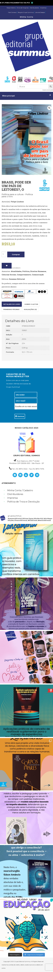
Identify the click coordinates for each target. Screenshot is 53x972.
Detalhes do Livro (11, 304)
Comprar (16, 254)
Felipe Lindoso (17, 201)
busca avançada (48, 90)
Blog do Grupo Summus (26, 12)
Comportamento (24, 274)
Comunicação (38, 274)
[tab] (12, 304)
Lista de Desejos (40, 12)
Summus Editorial (17, 279)
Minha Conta (26, 17)
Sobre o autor (31, 304)
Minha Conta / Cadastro (20, 490)
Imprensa (43, 8)
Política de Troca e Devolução (23, 501)
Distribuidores (34, 8)
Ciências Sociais (9, 274)
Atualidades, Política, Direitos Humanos (28, 271)
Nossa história (11, 8)
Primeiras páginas (11, 309)
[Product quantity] (4, 254)
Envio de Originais (23, 8)
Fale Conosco (12, 12)
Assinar (19, 416)
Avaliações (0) (30, 309)
